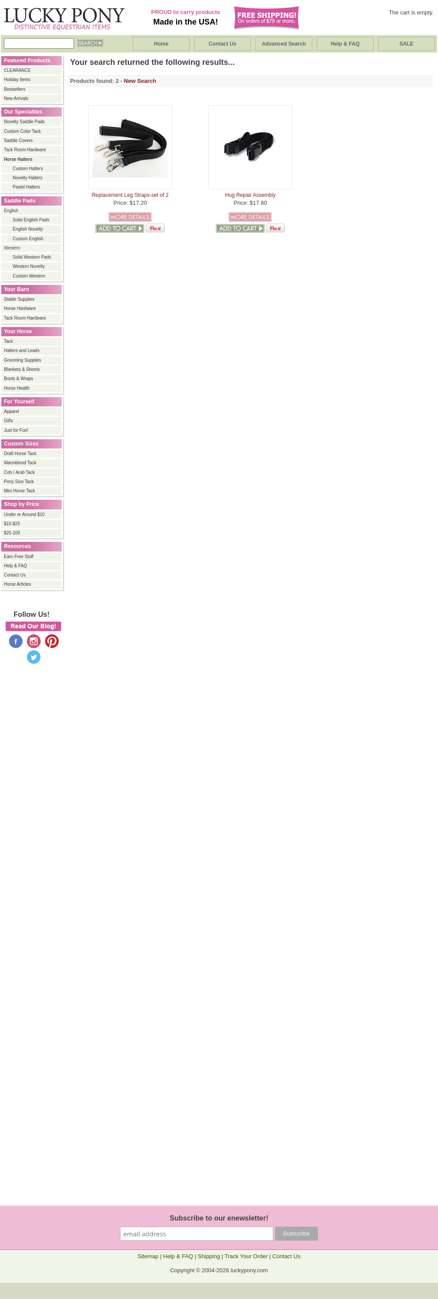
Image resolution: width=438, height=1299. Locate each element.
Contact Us (222, 44)
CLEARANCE (17, 70)
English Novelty (28, 229)
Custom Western (29, 276)
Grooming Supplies (22, 360)
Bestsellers (14, 89)
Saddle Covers (18, 140)
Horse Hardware (20, 308)
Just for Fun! (16, 430)
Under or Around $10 (24, 514)
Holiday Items (17, 79)
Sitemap (148, 1256)
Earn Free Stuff (19, 556)
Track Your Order (246, 1256)
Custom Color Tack (22, 131)
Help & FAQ (345, 44)
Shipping (209, 1256)
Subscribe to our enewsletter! (219, 1218)
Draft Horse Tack (20, 453)
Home (161, 44)
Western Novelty (29, 266)
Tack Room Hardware (25, 149)
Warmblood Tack (20, 462)
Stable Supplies (19, 299)
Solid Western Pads (32, 257)
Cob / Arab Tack (19, 472)
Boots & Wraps (18, 378)
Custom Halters (28, 168)
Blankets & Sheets (22, 369)
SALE (406, 44)
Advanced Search (284, 44)
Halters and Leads (21, 350)
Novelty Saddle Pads (24, 121)
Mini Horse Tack (19, 490)
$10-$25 (12, 523)
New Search (140, 81)
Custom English (28, 238)
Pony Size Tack (19, 481)
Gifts (8, 420)
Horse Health (16, 388)
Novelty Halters (27, 177)
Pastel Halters (26, 187)
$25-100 (12, 532)
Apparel (11, 411)
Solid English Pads (31, 219)
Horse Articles (17, 584)
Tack (8, 341)
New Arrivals (16, 98)
